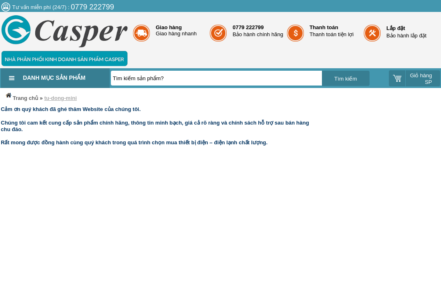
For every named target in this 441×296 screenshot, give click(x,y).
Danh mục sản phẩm (54, 77)
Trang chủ (21, 96)
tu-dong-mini (60, 98)
